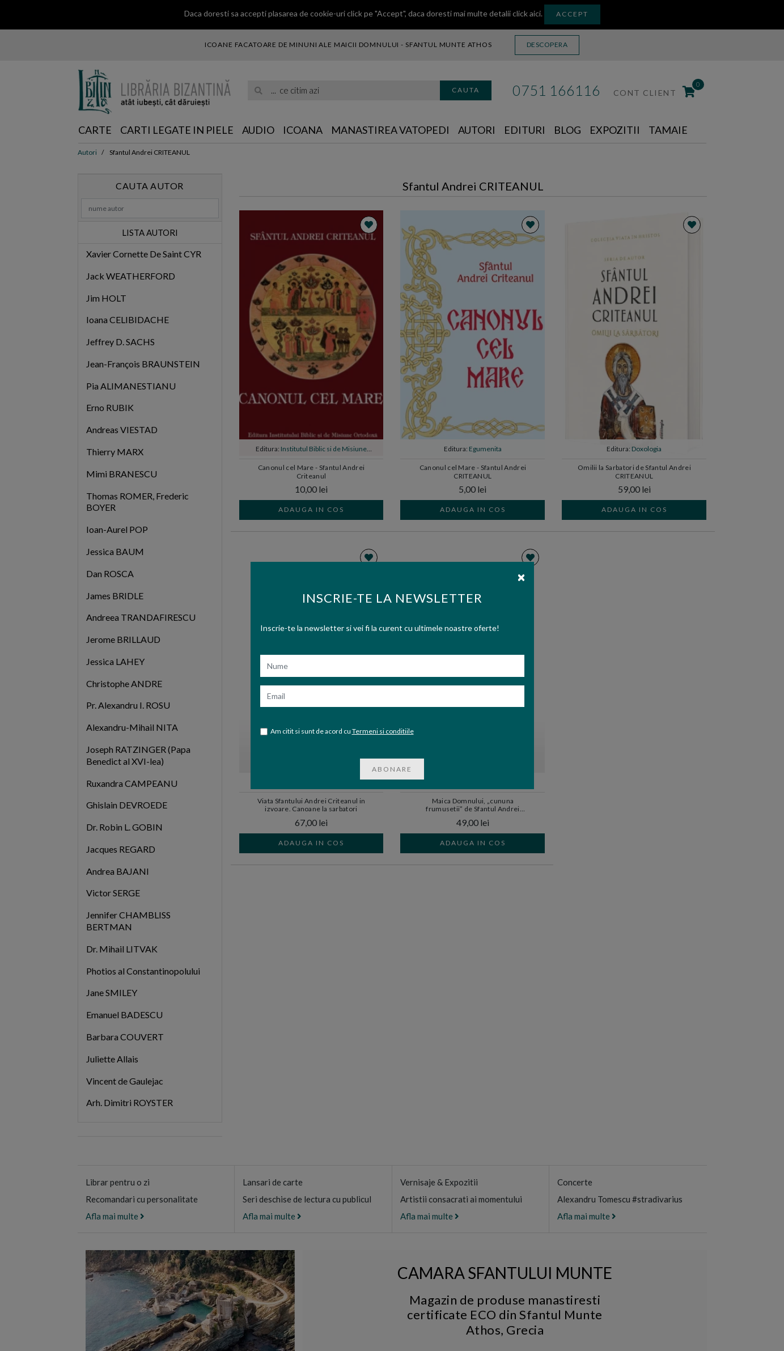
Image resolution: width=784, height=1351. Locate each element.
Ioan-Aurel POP (117, 529)
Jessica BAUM (115, 551)
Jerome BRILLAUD (123, 639)
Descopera (547, 44)
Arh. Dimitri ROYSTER (129, 1102)
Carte (95, 130)
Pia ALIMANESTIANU (131, 385)
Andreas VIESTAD (122, 429)
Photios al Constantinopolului (143, 970)
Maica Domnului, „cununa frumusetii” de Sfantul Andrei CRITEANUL (473, 805)
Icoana (303, 130)
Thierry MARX (114, 451)
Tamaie (668, 130)
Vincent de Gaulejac (124, 1080)
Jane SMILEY (111, 992)
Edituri (524, 130)
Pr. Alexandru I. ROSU (128, 705)
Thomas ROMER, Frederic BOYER (137, 501)
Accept (572, 14)
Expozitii (615, 130)
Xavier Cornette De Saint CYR (143, 253)
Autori (476, 130)
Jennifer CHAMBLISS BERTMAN (128, 920)
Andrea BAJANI (117, 871)
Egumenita (485, 448)
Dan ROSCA (110, 573)
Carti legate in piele (177, 130)
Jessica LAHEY (115, 661)
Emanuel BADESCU (124, 1014)
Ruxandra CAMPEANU (131, 783)
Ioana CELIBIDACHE (127, 319)
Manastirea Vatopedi (390, 130)
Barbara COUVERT (125, 1036)
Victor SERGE (113, 892)
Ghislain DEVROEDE (126, 804)
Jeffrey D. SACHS (120, 341)
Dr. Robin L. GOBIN (124, 826)
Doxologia (647, 448)
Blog (567, 130)
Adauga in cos (311, 509)
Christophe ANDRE (124, 683)
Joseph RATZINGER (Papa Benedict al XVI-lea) (138, 755)
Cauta (466, 90)
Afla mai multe (115, 1216)
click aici (526, 13)
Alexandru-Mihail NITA (132, 727)
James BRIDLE (114, 595)
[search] (344, 90)
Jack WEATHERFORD (130, 275)
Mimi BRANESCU (121, 473)
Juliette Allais (112, 1058)
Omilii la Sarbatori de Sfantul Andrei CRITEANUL (634, 472)
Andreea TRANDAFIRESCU (141, 617)
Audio (258, 130)
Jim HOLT (106, 298)
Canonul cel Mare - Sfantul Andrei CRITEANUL (473, 472)
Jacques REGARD (120, 849)
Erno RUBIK (110, 407)
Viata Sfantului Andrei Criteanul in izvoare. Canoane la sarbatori (311, 805)
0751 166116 (556, 90)
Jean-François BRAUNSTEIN (143, 363)
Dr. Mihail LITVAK (122, 948)
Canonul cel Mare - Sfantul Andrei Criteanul (311, 472)
